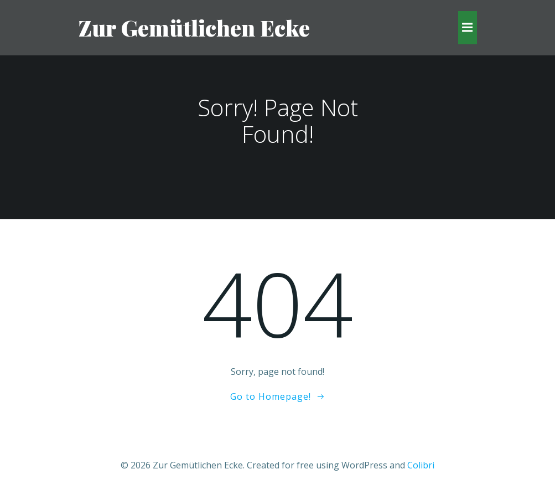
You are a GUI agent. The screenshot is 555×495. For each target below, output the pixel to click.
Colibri (420, 465)
